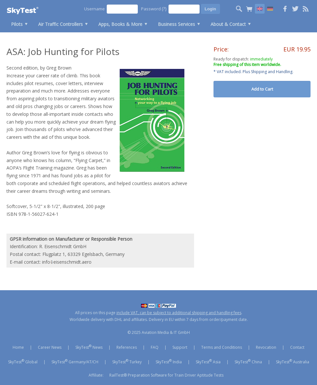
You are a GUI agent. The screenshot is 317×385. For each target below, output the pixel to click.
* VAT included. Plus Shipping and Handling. (253, 71)
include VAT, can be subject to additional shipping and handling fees (178, 312)
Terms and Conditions (221, 347)
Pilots (17, 24)
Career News (49, 347)
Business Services (176, 24)
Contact (297, 347)
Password (154, 9)
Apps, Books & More (120, 24)
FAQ (154, 347)
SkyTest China (248, 361)
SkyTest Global (23, 361)
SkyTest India (169, 361)
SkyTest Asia (208, 361)
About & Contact (228, 24)
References (126, 347)
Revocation (266, 347)
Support (179, 347)
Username (94, 9)
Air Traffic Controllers (60, 24)
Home (18, 347)
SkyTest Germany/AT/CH (74, 361)
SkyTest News (89, 347)
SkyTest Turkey (127, 361)
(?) (164, 9)
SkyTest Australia (292, 361)
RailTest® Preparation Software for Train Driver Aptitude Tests (166, 375)
